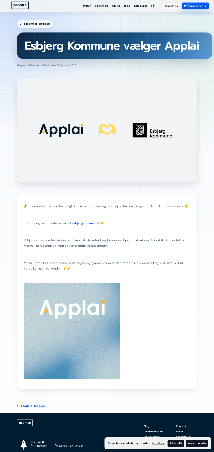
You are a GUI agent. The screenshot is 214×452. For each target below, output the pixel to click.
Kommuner (140, 6)
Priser (87, 6)
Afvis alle (176, 443)
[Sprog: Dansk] (153, 6)
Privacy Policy (152, 437)
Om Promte (183, 437)
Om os (116, 6)
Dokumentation (153, 431)
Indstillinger (158, 443)
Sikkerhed (101, 6)
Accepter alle (197, 443)
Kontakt (181, 426)
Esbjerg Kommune (85, 223)
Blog (127, 6)
